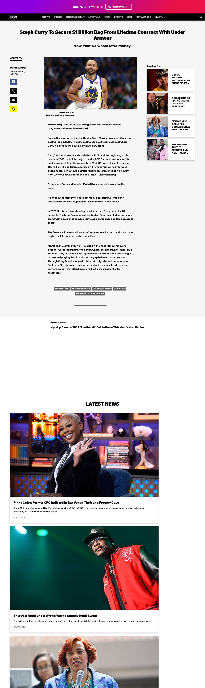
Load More (102, 568)
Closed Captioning (114, 649)
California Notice (91, 649)
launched (97, 211)
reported (68, 138)
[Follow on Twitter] (91, 662)
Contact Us (101, 654)
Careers (159, 649)
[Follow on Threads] (122, 662)
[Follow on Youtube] (106, 662)
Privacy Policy (153, 604)
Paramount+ (117, 654)
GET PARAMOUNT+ (118, 6)
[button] (13, 82)
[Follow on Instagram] (99, 662)
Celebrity (16, 58)
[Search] (201, 17)
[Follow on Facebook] (83, 662)
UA (99, 163)
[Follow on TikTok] (114, 662)
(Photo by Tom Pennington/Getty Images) (60, 114)
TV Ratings (86, 654)
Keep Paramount (176, 649)
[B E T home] (12, 18)
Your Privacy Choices (67, 649)
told (117, 197)
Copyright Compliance (139, 649)
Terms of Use (123, 604)
